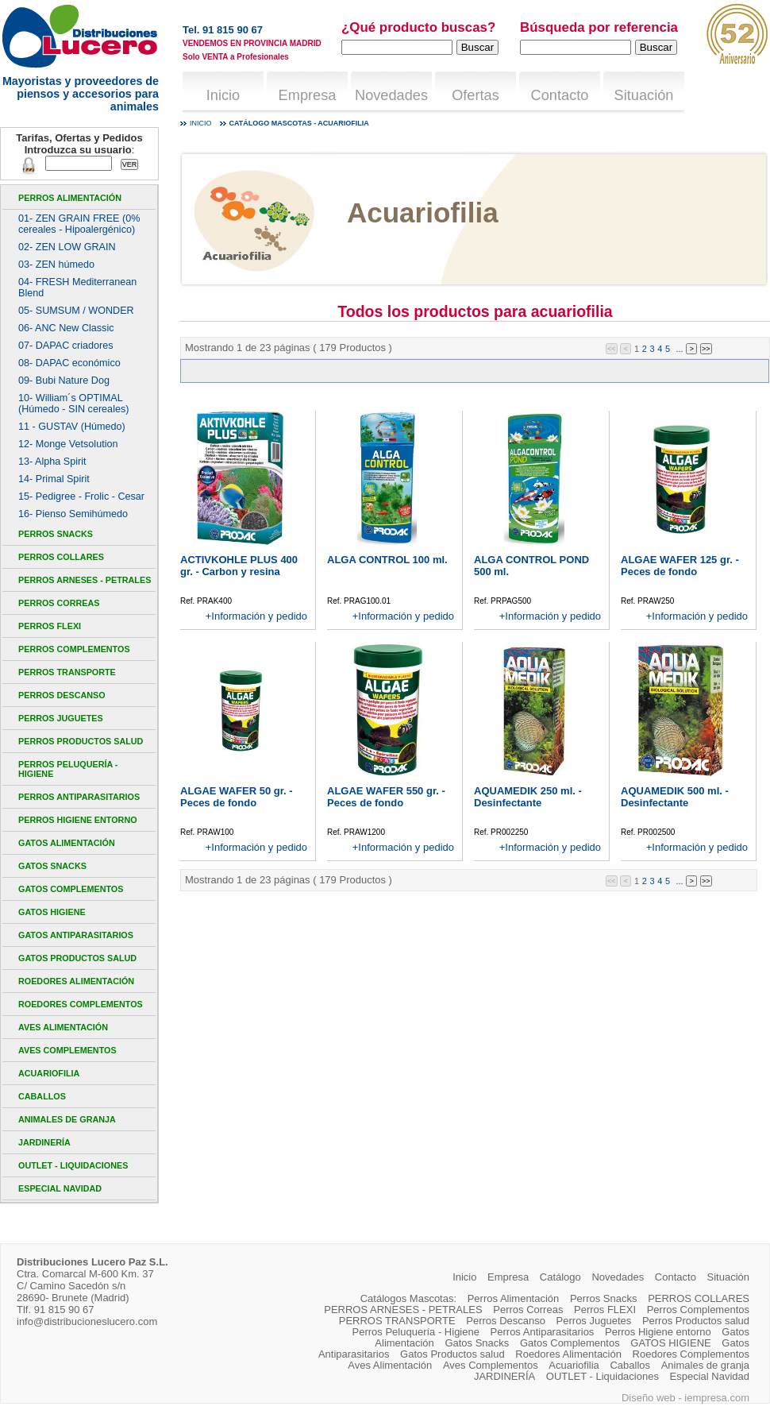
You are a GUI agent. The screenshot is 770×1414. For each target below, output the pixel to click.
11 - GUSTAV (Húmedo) (71, 426)
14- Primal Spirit (54, 479)
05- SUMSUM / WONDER (76, 310)
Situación (644, 95)
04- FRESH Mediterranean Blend (77, 287)
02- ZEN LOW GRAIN (67, 247)
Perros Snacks (55, 534)
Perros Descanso (62, 695)
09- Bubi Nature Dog (64, 380)
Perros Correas (58, 603)
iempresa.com (716, 1398)
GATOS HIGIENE (52, 912)
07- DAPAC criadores (66, 345)
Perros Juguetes (60, 718)
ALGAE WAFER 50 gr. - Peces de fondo (236, 797)
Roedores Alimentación (76, 981)
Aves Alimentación (63, 1027)
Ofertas (475, 95)
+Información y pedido (256, 616)
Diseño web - (653, 1398)
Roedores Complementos (80, 1004)
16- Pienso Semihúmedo (73, 514)
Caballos (42, 1096)
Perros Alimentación (69, 198)
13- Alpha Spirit (52, 461)
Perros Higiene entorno (77, 820)
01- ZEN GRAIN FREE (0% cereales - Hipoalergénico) (79, 224)
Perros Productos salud (80, 741)
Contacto (560, 95)
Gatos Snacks (52, 866)
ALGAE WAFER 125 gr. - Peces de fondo (680, 566)
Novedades (391, 95)
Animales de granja (67, 1119)
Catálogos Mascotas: (408, 1298)
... (679, 349)
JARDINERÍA (44, 1142)
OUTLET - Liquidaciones (73, 1165)
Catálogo (560, 1277)
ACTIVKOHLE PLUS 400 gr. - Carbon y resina (239, 566)
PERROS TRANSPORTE (67, 672)
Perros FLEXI (49, 626)
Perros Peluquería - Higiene (67, 768)
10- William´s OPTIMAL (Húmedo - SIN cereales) (73, 403)
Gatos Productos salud (77, 958)
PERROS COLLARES (61, 557)
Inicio (223, 95)
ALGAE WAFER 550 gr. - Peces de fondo (386, 797)
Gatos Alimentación (66, 843)
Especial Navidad (60, 1188)
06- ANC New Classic (66, 328)
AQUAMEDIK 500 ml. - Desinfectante (675, 797)
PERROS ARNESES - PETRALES (84, 580)
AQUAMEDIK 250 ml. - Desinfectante (528, 797)
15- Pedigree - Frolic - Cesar (81, 496)
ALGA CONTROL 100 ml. (387, 560)
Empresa (308, 95)
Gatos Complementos (70, 889)
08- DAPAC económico (69, 363)
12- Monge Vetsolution (67, 444)
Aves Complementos (67, 1050)
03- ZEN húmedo (56, 264)
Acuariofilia (48, 1073)
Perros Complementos (74, 649)
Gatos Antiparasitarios (75, 935)
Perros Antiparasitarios (79, 797)
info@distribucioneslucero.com (87, 1321)
